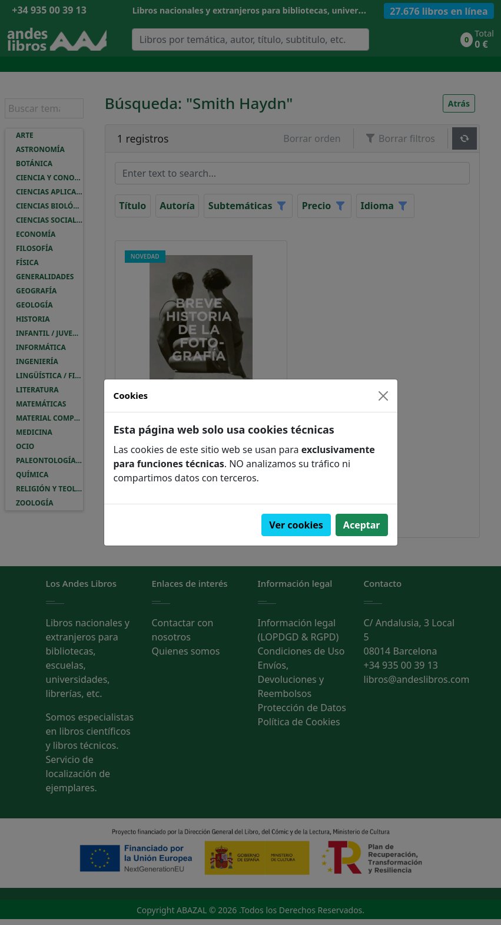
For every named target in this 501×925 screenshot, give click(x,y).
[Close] (383, 395)
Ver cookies (296, 524)
